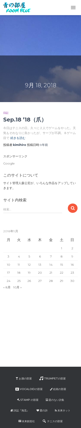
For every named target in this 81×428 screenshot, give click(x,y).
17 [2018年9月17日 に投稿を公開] (8, 273)
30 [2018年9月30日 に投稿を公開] (72, 281)
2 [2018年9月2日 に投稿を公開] (72, 248)
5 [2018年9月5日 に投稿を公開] (29, 256)
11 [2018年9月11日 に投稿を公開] (19, 265)
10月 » (17, 287)
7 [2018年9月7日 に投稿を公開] (51, 256)
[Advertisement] (32, 27)
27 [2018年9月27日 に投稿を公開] (40, 281)
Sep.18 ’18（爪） (25, 119)
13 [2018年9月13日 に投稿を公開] (39, 265)
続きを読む (17, 138)
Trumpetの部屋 (52, 378)
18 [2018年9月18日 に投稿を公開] (19, 273)
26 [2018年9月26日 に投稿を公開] (29, 281)
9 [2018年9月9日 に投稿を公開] (72, 256)
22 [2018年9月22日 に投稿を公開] (61, 273)
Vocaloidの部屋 (29, 389)
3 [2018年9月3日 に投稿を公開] (8, 256)
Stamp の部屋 (27, 399)
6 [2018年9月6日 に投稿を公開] (40, 256)
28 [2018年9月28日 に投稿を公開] (51, 281)
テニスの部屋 (52, 421)
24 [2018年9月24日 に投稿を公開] (8, 281)
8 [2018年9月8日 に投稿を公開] (61, 256)
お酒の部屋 (24, 378)
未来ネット (62, 410)
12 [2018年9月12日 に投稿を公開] (29, 265)
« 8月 (7, 287)
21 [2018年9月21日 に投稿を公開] (50, 273)
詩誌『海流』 (20, 410)
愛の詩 (42, 410)
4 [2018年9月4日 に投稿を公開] (19, 256)
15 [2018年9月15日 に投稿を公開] (61, 265)
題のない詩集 (55, 399)
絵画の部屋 (58, 389)
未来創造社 (27, 421)
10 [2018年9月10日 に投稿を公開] (8, 265)
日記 (5, 112)
